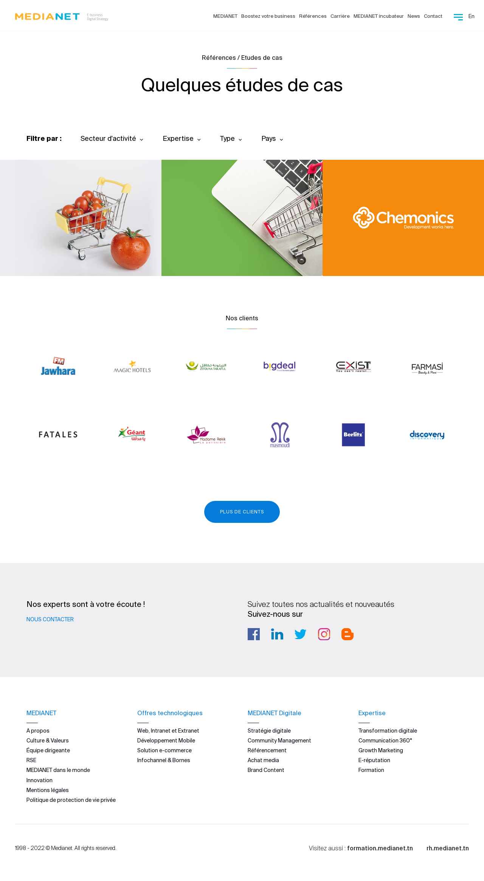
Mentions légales (47, 790)
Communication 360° (385, 741)
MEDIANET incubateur (379, 16)
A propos (38, 731)
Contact (433, 16)
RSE (31, 760)
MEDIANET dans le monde (58, 770)
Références (313, 16)
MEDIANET (225, 16)
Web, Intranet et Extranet (168, 731)
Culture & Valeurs (47, 741)
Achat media (263, 760)
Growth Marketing (380, 750)
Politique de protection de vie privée (71, 800)
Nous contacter (50, 619)
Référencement (267, 750)
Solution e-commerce (164, 750)
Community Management (279, 741)
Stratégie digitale (269, 731)
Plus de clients (242, 511)
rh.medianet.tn (448, 848)
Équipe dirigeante (48, 750)
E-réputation (374, 760)
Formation (371, 770)
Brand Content (266, 770)
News (414, 16)
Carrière (340, 16)
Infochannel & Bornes (163, 760)
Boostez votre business (268, 16)
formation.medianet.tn (380, 848)
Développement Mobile (166, 741)
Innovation (39, 780)
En (471, 16)
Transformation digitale (387, 731)
